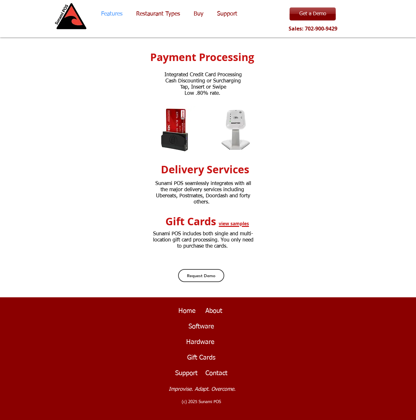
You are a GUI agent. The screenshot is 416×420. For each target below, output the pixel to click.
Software (201, 326)
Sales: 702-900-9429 (312, 28)
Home (186, 311)
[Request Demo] (201, 275)
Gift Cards (201, 357)
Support (186, 373)
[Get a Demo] (313, 13)
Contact (216, 373)
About (213, 311)
